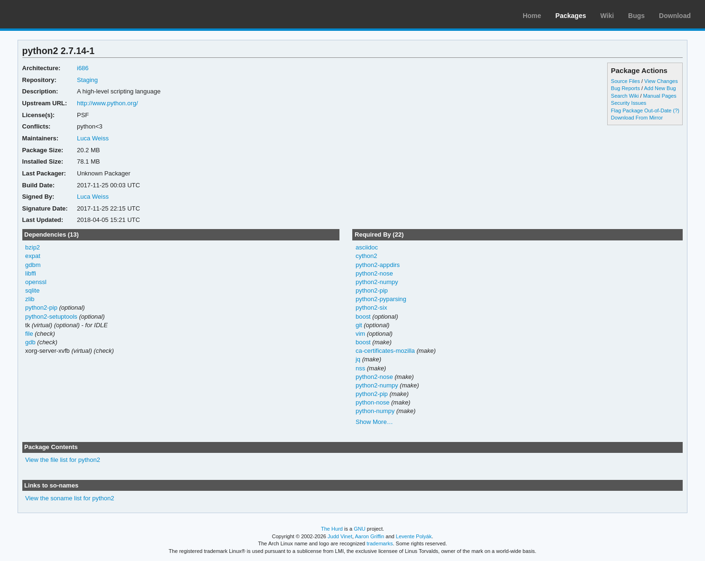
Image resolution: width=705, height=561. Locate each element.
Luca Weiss (93, 138)
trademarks (380, 543)
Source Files (625, 81)
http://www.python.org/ (107, 103)
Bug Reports (625, 88)
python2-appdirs (378, 264)
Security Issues (628, 103)
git (359, 325)
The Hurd (332, 529)
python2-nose (374, 273)
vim (360, 333)
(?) (676, 110)
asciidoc (367, 247)
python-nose (372, 402)
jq (358, 359)
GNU (360, 529)
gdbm (32, 264)
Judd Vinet (340, 536)
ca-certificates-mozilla (385, 350)
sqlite (32, 290)
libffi (30, 273)
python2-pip (41, 307)
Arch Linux (52, 14)
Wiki (607, 15)
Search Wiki (625, 96)
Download (675, 15)
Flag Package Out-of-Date (641, 110)
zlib (29, 299)
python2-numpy (377, 281)
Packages (570, 15)
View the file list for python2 (62, 459)
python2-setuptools (51, 316)
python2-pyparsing (381, 299)
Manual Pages (660, 96)
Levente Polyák (414, 536)
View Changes (661, 81)
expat (32, 255)
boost (363, 316)
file (29, 333)
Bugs (636, 15)
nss (360, 368)
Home (532, 15)
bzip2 (32, 247)
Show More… (374, 421)
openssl (36, 281)
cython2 (366, 255)
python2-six (371, 307)
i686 (83, 68)
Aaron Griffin (369, 536)
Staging (87, 79)
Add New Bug (660, 88)
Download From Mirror (637, 117)
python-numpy (375, 410)
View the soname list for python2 (69, 498)
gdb (30, 342)
